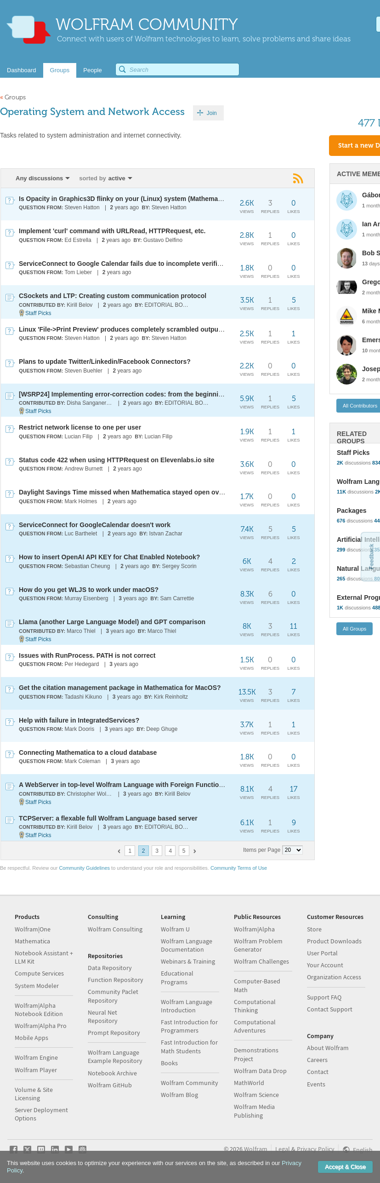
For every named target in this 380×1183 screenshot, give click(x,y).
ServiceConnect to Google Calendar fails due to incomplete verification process (141, 263)
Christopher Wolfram (90, 794)
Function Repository (115, 980)
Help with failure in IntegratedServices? (79, 720)
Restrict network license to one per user (80, 427)
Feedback (371, 556)
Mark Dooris (80, 729)
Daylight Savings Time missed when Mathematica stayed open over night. (131, 492)
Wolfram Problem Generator (258, 945)
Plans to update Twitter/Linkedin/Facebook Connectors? (105, 361)
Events (316, 1084)
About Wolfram (328, 1048)
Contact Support (329, 1009)
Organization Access (334, 977)
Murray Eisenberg (86, 598)
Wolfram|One (33, 929)
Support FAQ (324, 997)
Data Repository (110, 968)
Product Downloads (334, 941)
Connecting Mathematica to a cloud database (88, 752)
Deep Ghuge (161, 729)
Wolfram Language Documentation (186, 945)
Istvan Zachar (165, 533)
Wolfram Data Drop (260, 1071)
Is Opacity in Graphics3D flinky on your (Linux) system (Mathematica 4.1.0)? (135, 198)
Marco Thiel (81, 631)
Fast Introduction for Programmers (189, 1026)
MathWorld (249, 1083)
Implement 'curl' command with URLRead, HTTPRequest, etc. (112, 231)
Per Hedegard (82, 664)
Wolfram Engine (36, 1057)
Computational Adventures (255, 1026)
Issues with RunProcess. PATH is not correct (87, 655)
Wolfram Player (36, 1070)
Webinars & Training (188, 961)
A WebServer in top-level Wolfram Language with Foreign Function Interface (135, 784)
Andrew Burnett (84, 468)
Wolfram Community (189, 1083)
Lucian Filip (79, 436)
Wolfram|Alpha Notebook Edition (39, 1009)
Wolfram (255, 1149)
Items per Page (261, 850)
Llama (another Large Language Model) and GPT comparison (112, 622)
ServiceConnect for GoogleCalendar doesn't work (94, 524)
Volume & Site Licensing (34, 1093)
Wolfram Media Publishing (254, 1111)
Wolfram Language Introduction (186, 1006)
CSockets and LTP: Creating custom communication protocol (112, 295)
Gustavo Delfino (162, 240)
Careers (317, 1060)
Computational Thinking (255, 1006)
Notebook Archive (112, 1073)
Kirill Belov (79, 305)
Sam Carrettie (177, 598)
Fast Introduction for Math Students (189, 1046)
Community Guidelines (84, 868)
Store (314, 929)
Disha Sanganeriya (90, 403)
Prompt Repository (114, 1032)
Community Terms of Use (238, 868)
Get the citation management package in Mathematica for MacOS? (120, 687)
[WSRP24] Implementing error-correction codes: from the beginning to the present (145, 394)
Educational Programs (177, 977)
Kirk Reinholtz (171, 697)
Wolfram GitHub (110, 1085)
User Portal (322, 953)
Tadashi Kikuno (83, 697)
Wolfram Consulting (115, 929)
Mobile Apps (31, 1038)
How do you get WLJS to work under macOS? (89, 589)
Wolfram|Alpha (254, 929)
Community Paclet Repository (113, 996)
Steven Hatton (82, 207)
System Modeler (37, 986)
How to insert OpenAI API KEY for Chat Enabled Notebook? (109, 557)
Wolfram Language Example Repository (115, 1056)
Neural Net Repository (103, 1016)
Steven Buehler (83, 371)
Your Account (325, 965)
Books (169, 1063)
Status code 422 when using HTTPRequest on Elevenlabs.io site (117, 460)
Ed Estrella (78, 240)
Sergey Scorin (179, 566)
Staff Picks (38, 313)
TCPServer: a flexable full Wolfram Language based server (108, 818)
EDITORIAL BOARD (168, 305)
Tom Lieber (78, 272)
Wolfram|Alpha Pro (41, 1026)
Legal (282, 1149)
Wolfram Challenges (261, 961)
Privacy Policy (316, 1149)
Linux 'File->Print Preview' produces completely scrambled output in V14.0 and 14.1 (146, 329)
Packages (352, 510)
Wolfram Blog (179, 1095)
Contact (318, 1072)
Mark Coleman (83, 761)
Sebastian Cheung (87, 566)
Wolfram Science (256, 1095)
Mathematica (32, 941)
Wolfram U (175, 929)
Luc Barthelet (81, 533)
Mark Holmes (81, 501)
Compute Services (39, 973)
